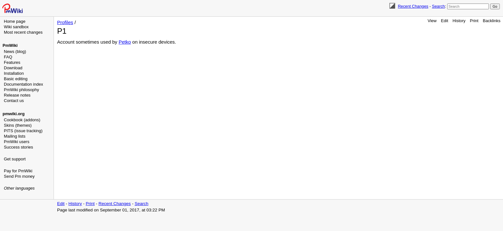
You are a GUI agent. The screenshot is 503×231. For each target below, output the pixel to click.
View (432, 20)
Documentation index (23, 84)
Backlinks (491, 20)
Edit (444, 20)
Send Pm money (19, 176)
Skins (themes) (18, 125)
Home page (14, 21)
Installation (14, 73)
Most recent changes (23, 32)
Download (13, 67)
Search (438, 6)
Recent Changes (413, 6)
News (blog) (15, 51)
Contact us (14, 100)
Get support (15, 159)
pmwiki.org (14, 113)
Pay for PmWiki (18, 170)
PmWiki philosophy (21, 89)
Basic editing (16, 78)
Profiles (65, 22)
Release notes (17, 95)
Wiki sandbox (16, 26)
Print (474, 20)
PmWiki (10, 45)
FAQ (8, 57)
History (459, 20)
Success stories (18, 147)
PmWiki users (16, 141)
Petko (125, 42)
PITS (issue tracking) (23, 130)
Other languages (19, 188)
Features (12, 62)
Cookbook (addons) (22, 119)
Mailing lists (14, 136)
